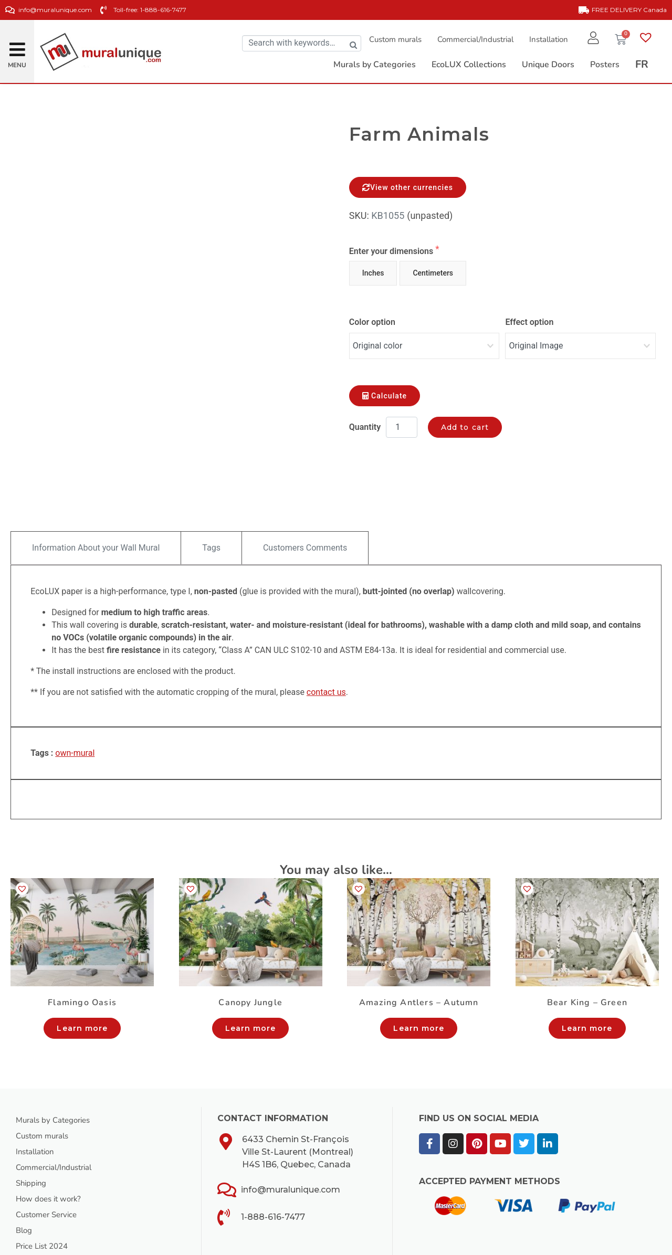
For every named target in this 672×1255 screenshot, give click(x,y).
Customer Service (49, 1155)
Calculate (384, 390)
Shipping (32, 1123)
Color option (372, 322)
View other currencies (407, 187)
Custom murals (391, 39)
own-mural (74, 693)
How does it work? (51, 1139)
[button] (17, 45)
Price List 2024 (45, 1186)
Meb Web (200, 1244)
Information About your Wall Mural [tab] (96, 488)
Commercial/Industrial (471, 39)
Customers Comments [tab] (305, 488)
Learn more (82, 968)
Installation (544, 39)
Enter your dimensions (392, 251)
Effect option (529, 322)
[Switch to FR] (641, 64)
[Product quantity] (401, 422)
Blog (25, 1170)
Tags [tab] (211, 488)
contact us (326, 632)
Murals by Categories (56, 1060)
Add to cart (465, 422)
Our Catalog (38, 1202)
